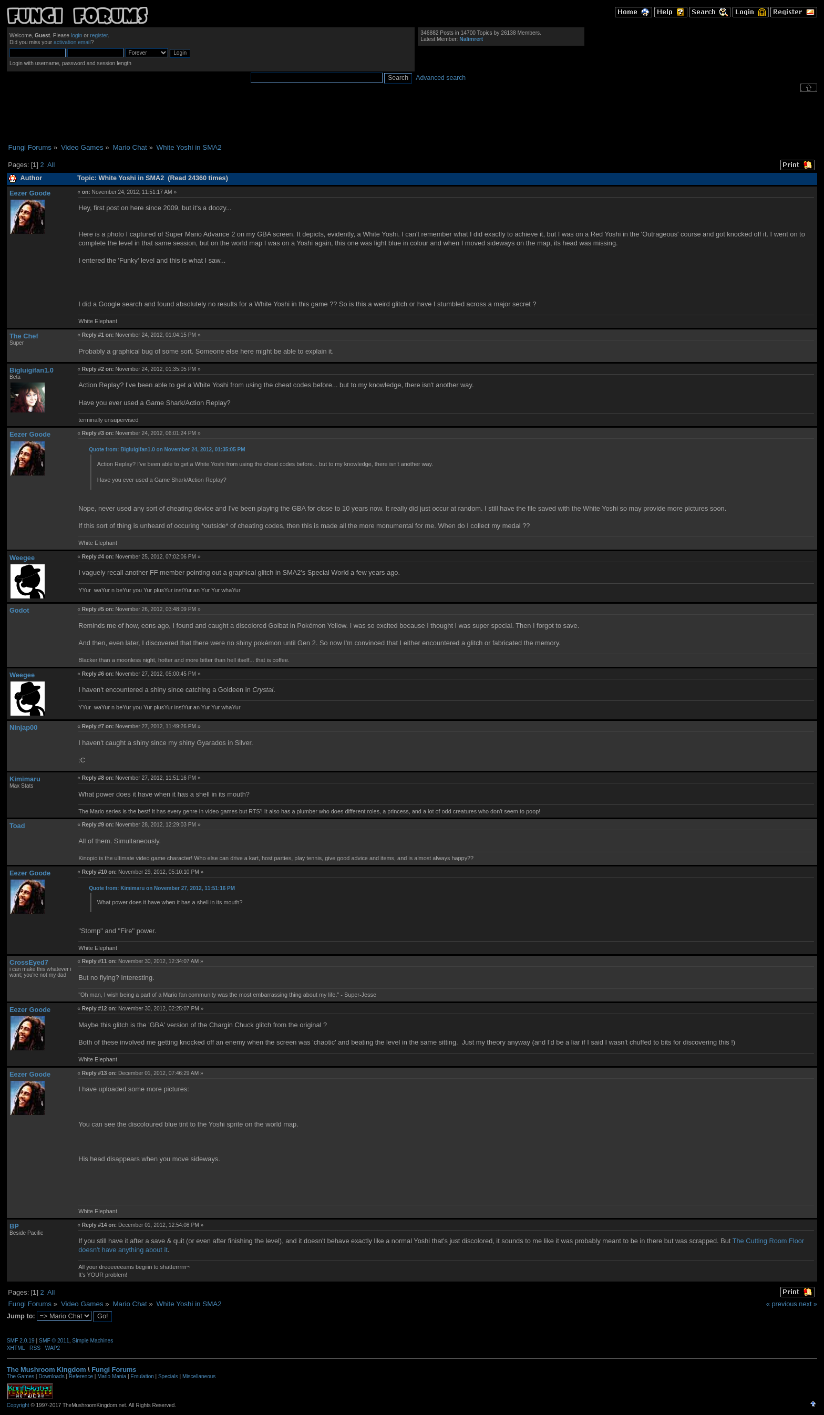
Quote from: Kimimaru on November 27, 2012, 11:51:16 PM (162, 888)
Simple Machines (92, 1341)
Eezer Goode (29, 193)
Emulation (141, 1376)
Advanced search (441, 77)
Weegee (22, 558)
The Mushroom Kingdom (46, 1369)
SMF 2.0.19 (21, 1341)
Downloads (51, 1376)
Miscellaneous (198, 1376)
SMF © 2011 (54, 1341)
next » (808, 1304)
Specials (168, 1376)
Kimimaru (24, 779)
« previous (781, 1304)
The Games (20, 1376)
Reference (81, 1376)
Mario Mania (111, 1376)
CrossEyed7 (28, 962)
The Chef (23, 336)
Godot (19, 610)
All (51, 165)
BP (14, 1226)
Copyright (18, 1405)
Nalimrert (471, 39)
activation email (72, 42)
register (99, 35)
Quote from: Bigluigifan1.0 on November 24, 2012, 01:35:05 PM (167, 449)
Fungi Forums (113, 1369)
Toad (17, 826)
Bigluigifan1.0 (31, 370)
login (77, 35)
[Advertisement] (412, 117)
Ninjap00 (23, 727)
